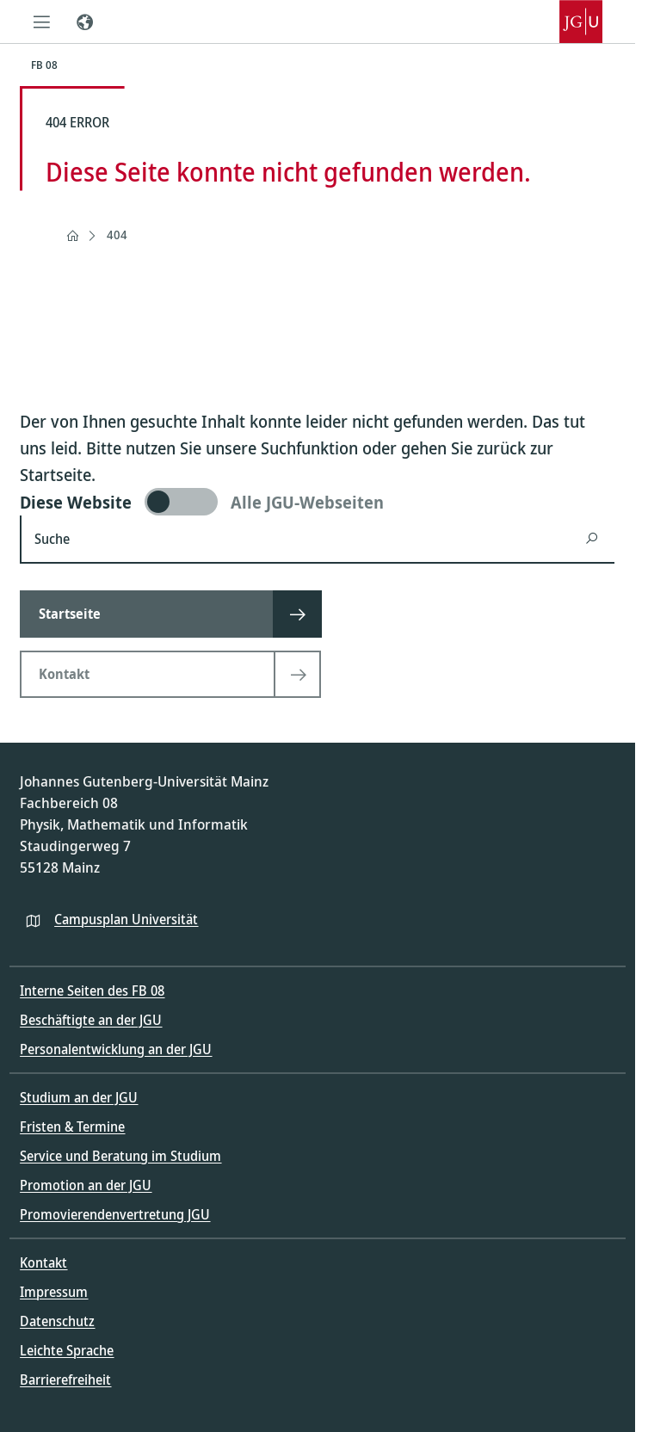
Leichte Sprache (67, 1350)
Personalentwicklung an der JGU (116, 1049)
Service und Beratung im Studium (120, 1155)
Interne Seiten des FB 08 (92, 990)
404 (117, 234)
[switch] (317, 501)
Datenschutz (57, 1321)
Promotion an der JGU (85, 1185)
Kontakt (43, 1262)
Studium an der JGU (79, 1097)
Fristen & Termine (72, 1126)
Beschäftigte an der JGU (91, 1019)
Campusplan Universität (126, 919)
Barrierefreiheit (65, 1379)
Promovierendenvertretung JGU (115, 1214)
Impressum (54, 1291)
